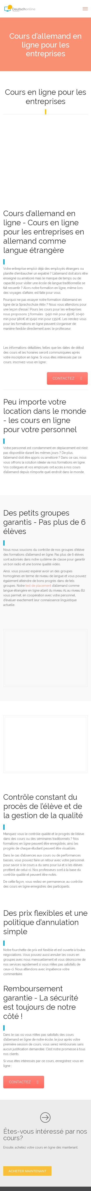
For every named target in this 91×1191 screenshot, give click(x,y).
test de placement (38, 585)
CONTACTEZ (67, 378)
